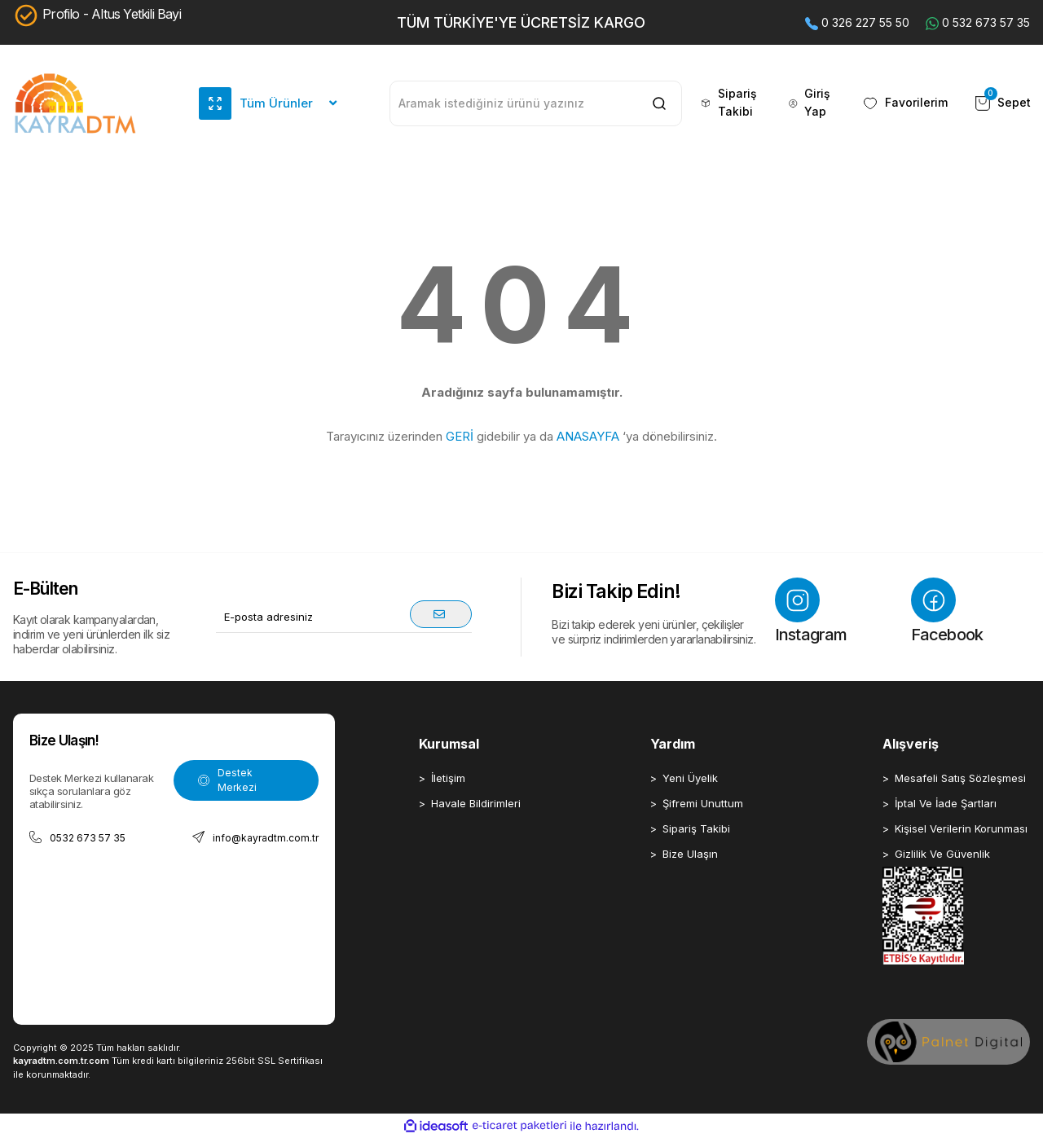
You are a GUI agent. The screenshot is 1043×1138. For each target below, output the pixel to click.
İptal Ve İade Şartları (946, 803)
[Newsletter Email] (344, 616)
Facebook (947, 611)
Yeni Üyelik (690, 777)
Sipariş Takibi (696, 828)
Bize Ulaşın (690, 853)
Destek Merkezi (227, 780)
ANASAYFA (588, 436)
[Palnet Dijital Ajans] (948, 1041)
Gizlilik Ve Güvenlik (942, 853)
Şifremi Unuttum (702, 803)
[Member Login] (811, 103)
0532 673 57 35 (77, 837)
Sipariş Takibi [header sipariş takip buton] (727, 103)
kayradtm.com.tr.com (61, 1060)
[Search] (535, 103)
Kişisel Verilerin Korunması (961, 828)
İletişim (448, 777)
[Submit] (441, 614)
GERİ (459, 436)
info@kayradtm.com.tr (255, 837)
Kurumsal (449, 744)
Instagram (811, 611)
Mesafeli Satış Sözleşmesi (960, 777)
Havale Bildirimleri (476, 803)
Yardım (672, 744)
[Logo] (75, 103)
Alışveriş (910, 744)
